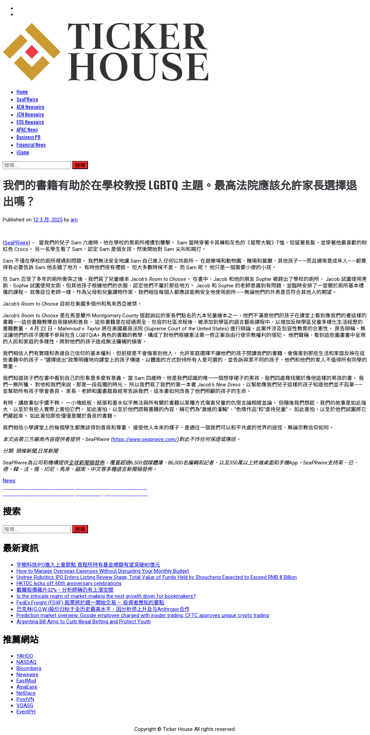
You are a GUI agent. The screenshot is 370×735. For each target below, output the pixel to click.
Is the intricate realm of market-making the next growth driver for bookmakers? (106, 596)
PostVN (25, 699)
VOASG (24, 705)
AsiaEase (26, 687)
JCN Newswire (30, 114)
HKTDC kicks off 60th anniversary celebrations (69, 583)
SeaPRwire (27, 99)
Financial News (31, 144)
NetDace (26, 693)
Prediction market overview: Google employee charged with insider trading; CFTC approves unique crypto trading (142, 615)
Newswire (27, 674)
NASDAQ (26, 662)
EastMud (26, 681)
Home (22, 91)
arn (74, 220)
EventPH (25, 712)
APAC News (27, 129)
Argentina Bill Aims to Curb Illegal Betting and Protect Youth (83, 621)
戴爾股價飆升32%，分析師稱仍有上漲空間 (64, 590)
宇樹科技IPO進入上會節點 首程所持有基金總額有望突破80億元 (88, 565)
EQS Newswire (30, 121)
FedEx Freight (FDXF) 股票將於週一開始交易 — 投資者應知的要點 (90, 603)
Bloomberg (28, 668)
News (9, 481)
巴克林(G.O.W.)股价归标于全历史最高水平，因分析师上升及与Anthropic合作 (103, 609)
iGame (22, 152)
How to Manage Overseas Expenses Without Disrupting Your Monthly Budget (102, 571)
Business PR (28, 137)
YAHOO (24, 656)
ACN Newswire (30, 106)
